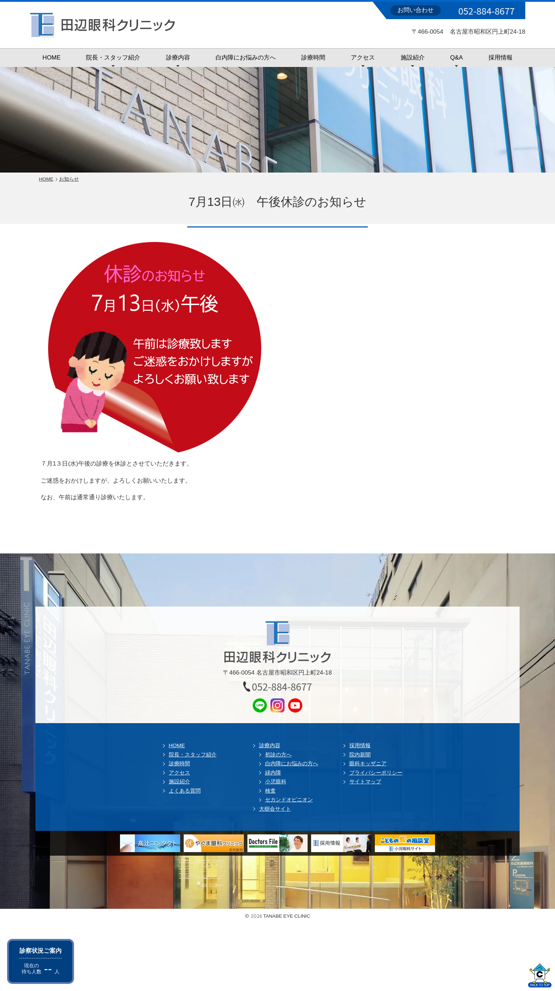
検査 (270, 791)
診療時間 (313, 57)
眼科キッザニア (368, 763)
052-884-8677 (486, 10)
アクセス (363, 57)
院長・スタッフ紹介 (113, 57)
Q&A (456, 57)
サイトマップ (365, 781)
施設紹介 (413, 57)
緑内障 (273, 773)
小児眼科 (275, 781)
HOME (51, 57)
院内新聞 (360, 754)
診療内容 (178, 57)
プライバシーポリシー (375, 773)
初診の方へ (278, 754)
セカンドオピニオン (289, 799)
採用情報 (500, 57)
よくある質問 (185, 791)
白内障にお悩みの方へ (246, 57)
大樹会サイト (275, 809)
